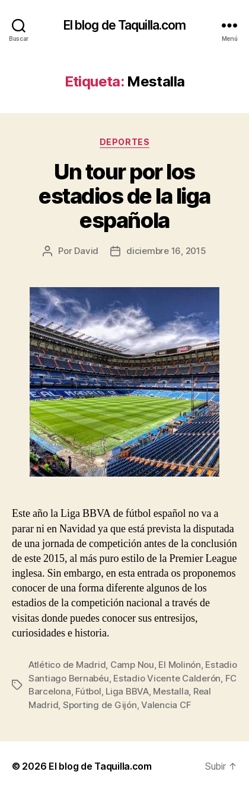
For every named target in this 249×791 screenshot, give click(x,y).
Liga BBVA (127, 691)
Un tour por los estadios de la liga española (124, 196)
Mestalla (171, 691)
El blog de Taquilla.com (124, 25)
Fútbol (88, 691)
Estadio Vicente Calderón (167, 678)
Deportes (124, 142)
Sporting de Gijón (100, 704)
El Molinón (179, 664)
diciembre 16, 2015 (166, 250)
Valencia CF (166, 704)
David (86, 250)
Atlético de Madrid (67, 664)
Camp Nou (132, 664)
